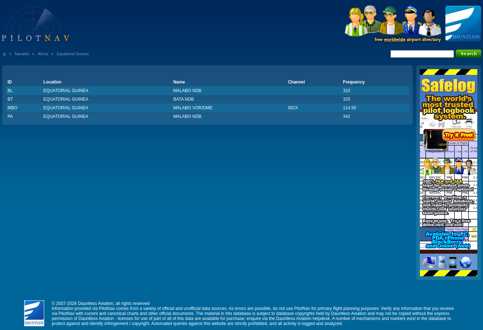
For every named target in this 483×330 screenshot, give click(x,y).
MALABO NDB (187, 90)
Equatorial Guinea (73, 54)
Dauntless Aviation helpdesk (303, 318)
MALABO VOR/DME (192, 107)
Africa (43, 54)
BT (10, 99)
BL (10, 90)
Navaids (22, 54)
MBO (12, 107)
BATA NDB (183, 99)
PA (10, 116)
